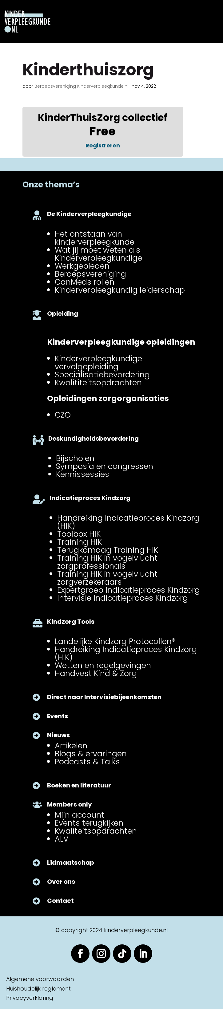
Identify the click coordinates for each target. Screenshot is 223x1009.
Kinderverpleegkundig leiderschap (120, 289)
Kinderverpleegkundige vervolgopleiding (98, 362)
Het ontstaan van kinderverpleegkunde (94, 237)
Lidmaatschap (70, 862)
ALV (62, 838)
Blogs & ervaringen (91, 753)
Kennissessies (82, 474)
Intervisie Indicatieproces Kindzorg (122, 597)
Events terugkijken (89, 822)
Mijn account (79, 814)
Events (57, 716)
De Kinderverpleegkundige (89, 214)
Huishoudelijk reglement (38, 988)
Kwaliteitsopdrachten (96, 830)
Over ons (61, 881)
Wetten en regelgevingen (103, 665)
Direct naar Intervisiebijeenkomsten (104, 697)
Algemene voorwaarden (40, 979)
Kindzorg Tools (70, 621)
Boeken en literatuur (79, 785)
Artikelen (71, 745)
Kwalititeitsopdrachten (98, 382)
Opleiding (62, 313)
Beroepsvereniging (90, 273)
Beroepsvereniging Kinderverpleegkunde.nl (81, 86)
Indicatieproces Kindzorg (90, 498)
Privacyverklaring (29, 998)
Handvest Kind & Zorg (96, 673)
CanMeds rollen (84, 281)
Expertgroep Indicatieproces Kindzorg (128, 589)
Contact (60, 900)
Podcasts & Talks (87, 761)
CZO (63, 414)
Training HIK (79, 541)
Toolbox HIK (79, 533)
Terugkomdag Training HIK (107, 549)
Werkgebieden (82, 265)
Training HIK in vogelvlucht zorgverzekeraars (107, 577)
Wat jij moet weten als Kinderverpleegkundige (98, 253)
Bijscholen (75, 458)
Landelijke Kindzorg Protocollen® (115, 641)
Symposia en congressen (104, 466)
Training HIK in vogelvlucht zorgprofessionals (107, 561)
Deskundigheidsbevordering (93, 438)
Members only (69, 804)
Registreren (103, 145)
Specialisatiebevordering (102, 374)
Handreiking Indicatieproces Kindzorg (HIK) (128, 521)
